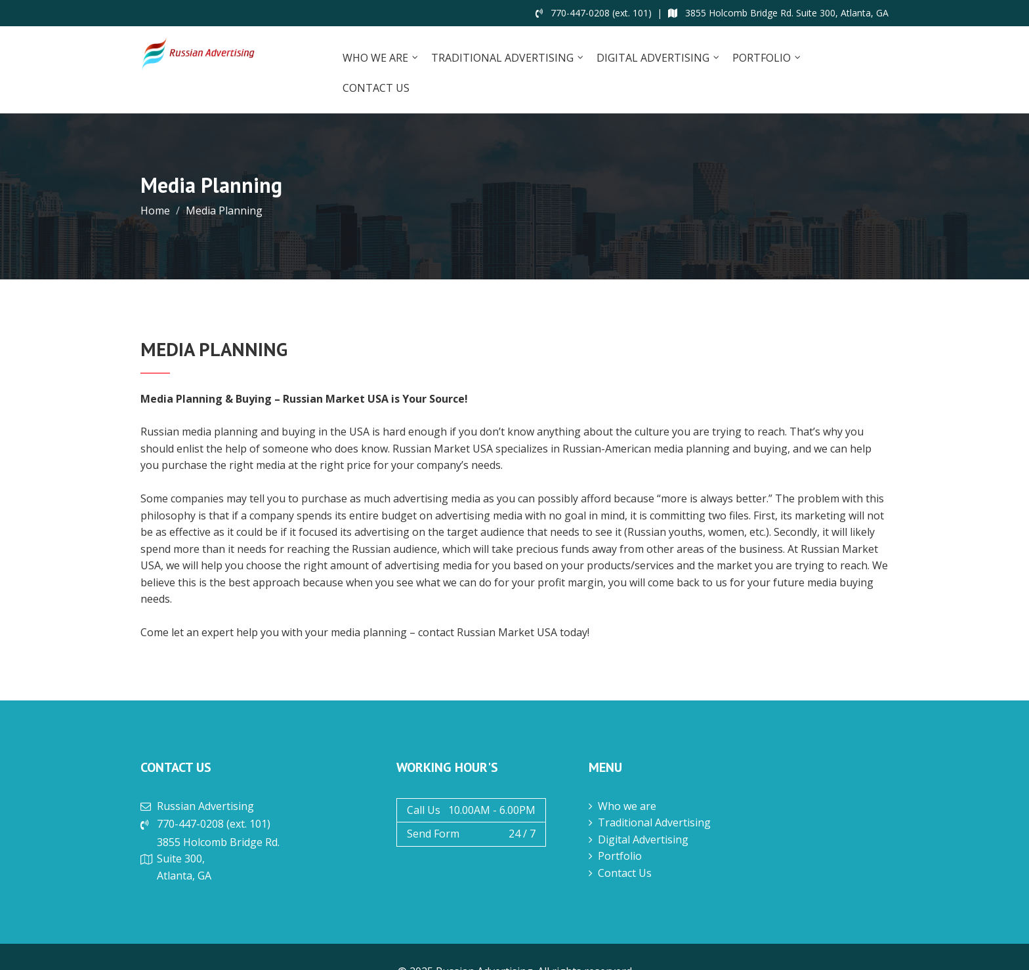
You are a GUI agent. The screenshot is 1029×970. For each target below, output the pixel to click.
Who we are (375, 58)
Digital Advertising (653, 58)
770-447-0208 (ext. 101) (594, 13)
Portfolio (761, 58)
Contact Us (376, 88)
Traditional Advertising (502, 58)
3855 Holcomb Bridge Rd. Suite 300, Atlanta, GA (778, 13)
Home (155, 210)
